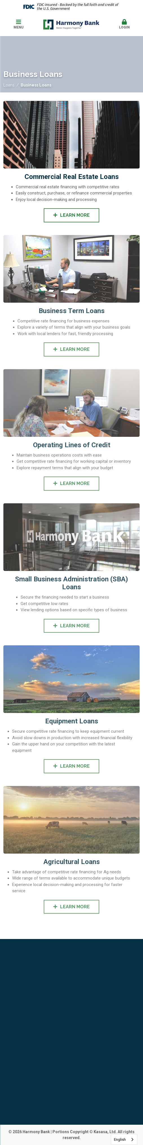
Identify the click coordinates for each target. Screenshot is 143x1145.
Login (124, 24)
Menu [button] (18, 24)
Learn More (75, 215)
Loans (8, 85)
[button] (124, 25)
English (120, 1139)
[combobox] (124, 1139)
